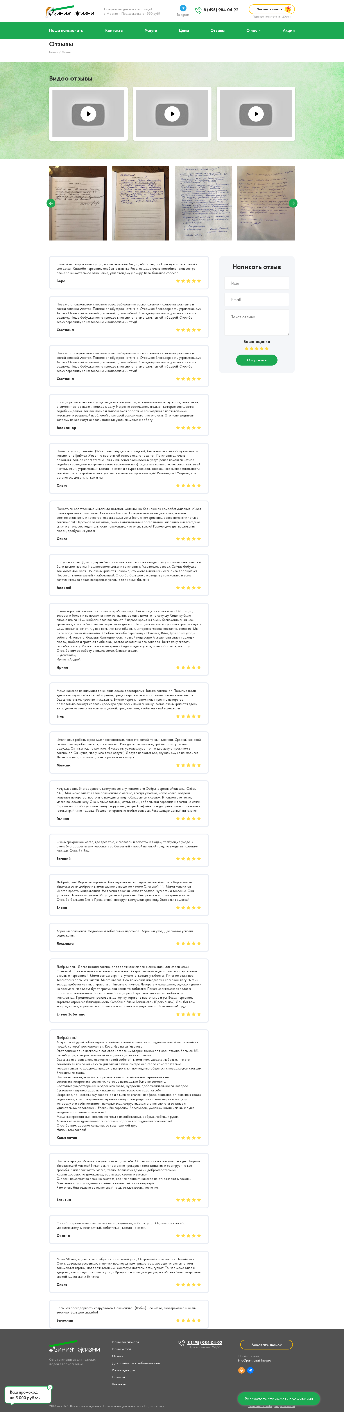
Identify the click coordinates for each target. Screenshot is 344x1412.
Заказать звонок (269, 9)
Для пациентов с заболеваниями (136, 1363)
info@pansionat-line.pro (254, 1360)
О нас (251, 30)
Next (293, 203)
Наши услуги (121, 1349)
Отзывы (217, 30)
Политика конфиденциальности (271, 1406)
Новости (118, 1377)
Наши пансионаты (66, 30)
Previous (51, 203)
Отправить (257, 359)
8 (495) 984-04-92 (221, 10)
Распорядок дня (124, 1370)
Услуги (151, 30)
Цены (184, 30)
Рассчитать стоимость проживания (279, 1399)
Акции (289, 30)
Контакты (114, 30)
